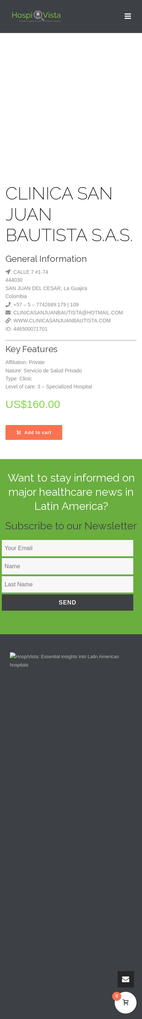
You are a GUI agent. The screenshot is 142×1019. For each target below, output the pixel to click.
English (28, 954)
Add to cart (33, 432)
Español (29, 960)
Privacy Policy (31, 917)
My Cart (24, 864)
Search (23, 828)
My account (28, 840)
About (22, 804)
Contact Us (28, 816)
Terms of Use (30, 905)
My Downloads (32, 852)
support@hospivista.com (45, 754)
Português (31, 966)
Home (22, 792)
